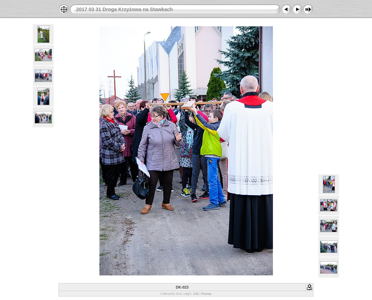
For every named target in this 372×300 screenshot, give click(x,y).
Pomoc (206, 294)
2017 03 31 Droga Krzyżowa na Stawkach (124, 9)
